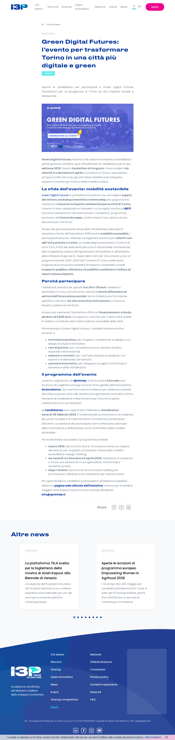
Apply (155, 7)
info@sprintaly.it (54, 494)
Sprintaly (79, 381)
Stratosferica (51, 389)
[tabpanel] (49, 581)
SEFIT (127, 208)
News (124, 7)
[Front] (21, 7)
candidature (54, 410)
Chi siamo (39, 7)
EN (139, 6)
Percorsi (53, 7)
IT (134, 6)
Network (100, 7)
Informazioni (153, 737)
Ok (166, 737)
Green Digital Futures (55, 195)
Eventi (113, 7)
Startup (67, 7)
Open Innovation (82, 7)
